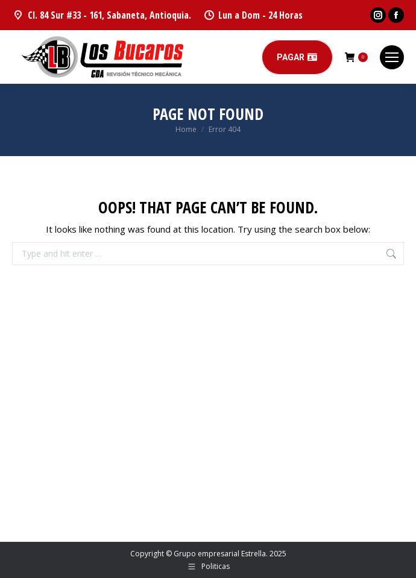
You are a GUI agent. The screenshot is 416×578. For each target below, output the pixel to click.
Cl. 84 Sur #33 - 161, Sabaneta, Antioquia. (101, 15)
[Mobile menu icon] (392, 57)
